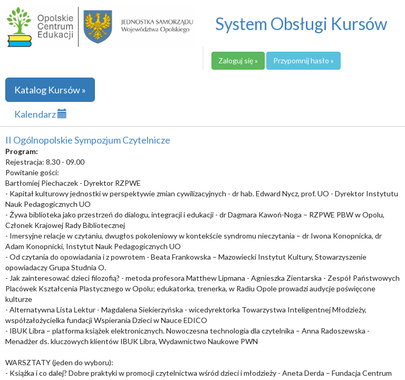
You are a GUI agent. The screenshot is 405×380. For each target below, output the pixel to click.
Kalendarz (40, 114)
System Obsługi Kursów (301, 23)
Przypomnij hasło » (303, 60)
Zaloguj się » (238, 60)
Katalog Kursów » (50, 90)
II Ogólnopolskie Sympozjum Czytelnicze (87, 140)
